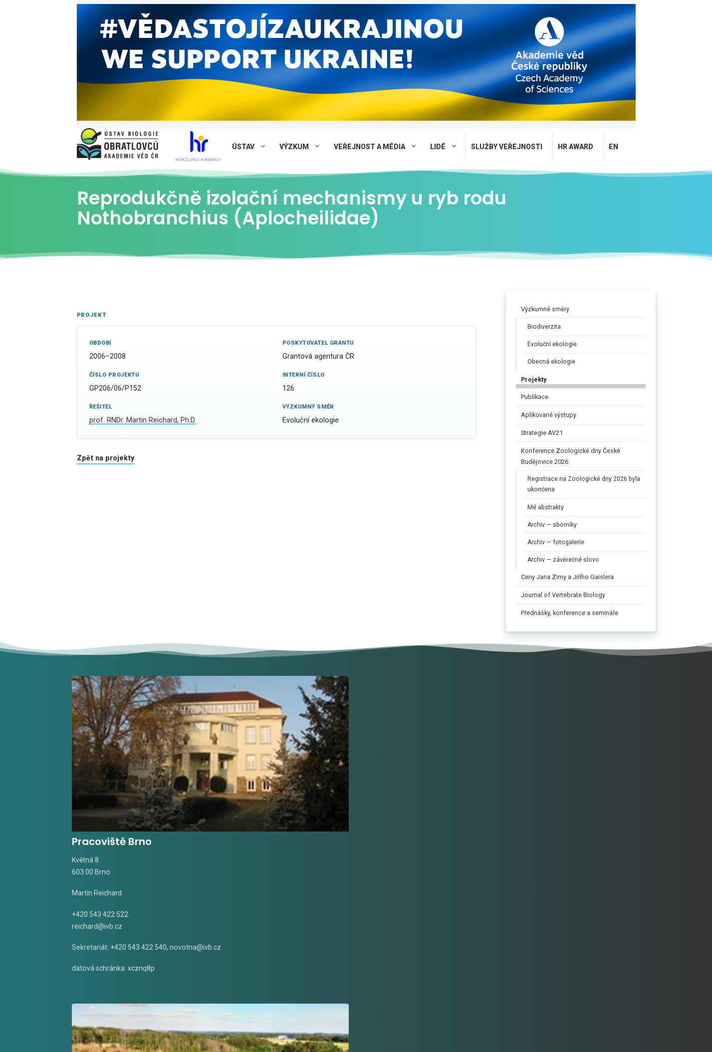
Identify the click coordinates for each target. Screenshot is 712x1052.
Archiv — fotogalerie (555, 542)
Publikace (534, 397)
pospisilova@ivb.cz (543, 842)
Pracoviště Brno (112, 758)
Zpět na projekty (105, 458)
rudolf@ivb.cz (388, 842)
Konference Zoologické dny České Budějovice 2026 (570, 456)
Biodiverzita (544, 326)
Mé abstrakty (545, 507)
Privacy (318, 1029)
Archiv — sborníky (552, 524)
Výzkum (304, 147)
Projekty (533, 379)
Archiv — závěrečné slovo (563, 559)
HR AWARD (575, 147)
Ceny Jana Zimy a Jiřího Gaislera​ (567, 577)
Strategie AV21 (542, 432)
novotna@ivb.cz (97, 875)
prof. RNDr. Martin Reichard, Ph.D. (142, 420)
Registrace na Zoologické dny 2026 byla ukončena (583, 484)
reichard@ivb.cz (97, 842)
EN (613, 147)
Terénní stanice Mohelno (576, 758)
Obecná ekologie (551, 361)
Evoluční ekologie (552, 344)
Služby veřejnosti (506, 147)
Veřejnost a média (379, 147)
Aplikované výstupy (548, 415)
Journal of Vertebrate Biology (563, 595)
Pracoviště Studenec (272, 758)
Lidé (448, 147)
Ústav (253, 147)
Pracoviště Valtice (412, 758)
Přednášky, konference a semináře (569, 613)
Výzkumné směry (545, 309)
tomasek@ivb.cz (245, 842)
